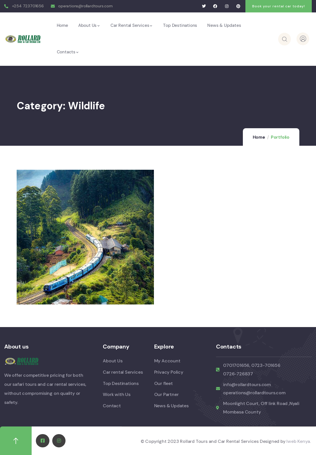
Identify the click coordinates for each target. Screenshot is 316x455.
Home (259, 137)
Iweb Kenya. (298, 441)
